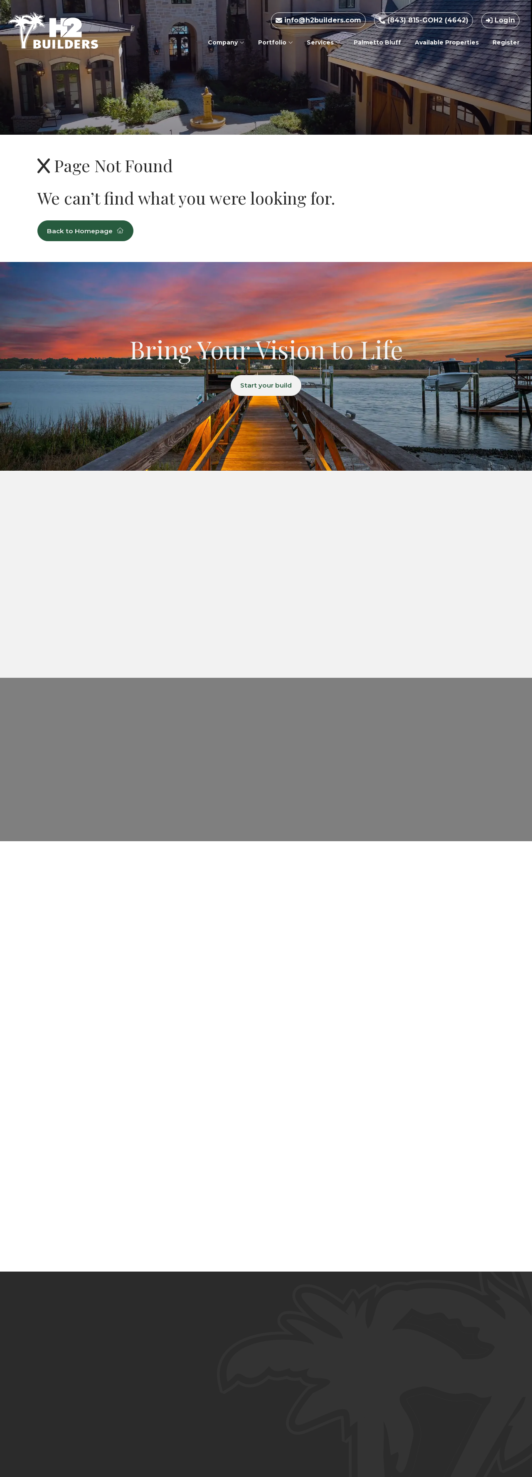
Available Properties (447, 42)
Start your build (266, 386)
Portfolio (275, 42)
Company (226, 42)
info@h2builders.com (318, 20)
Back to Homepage (87, 231)
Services (323, 42)
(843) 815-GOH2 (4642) (423, 20)
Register (506, 42)
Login (500, 20)
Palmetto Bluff (377, 42)
